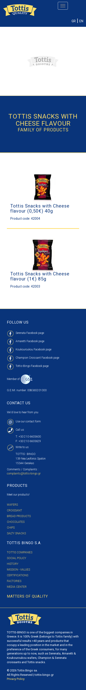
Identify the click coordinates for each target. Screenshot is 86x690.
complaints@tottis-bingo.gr (24, 473)
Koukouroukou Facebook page (33, 349)
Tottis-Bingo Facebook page (32, 366)
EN (81, 21)
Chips (11, 527)
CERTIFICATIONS (17, 575)
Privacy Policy (16, 679)
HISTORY (12, 563)
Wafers (12, 504)
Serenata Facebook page (30, 333)
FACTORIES (14, 581)
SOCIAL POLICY (16, 558)
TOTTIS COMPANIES (19, 552)
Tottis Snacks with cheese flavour (43, 120)
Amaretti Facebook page (30, 341)
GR (74, 21)
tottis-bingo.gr (44, 674)
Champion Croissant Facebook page (37, 357)
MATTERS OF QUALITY (27, 596)
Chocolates (16, 522)
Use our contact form (28, 421)
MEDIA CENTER (17, 586)
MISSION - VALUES (18, 569)
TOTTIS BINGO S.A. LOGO (24, 619)
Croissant (14, 510)
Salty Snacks (16, 533)
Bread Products (19, 516)
